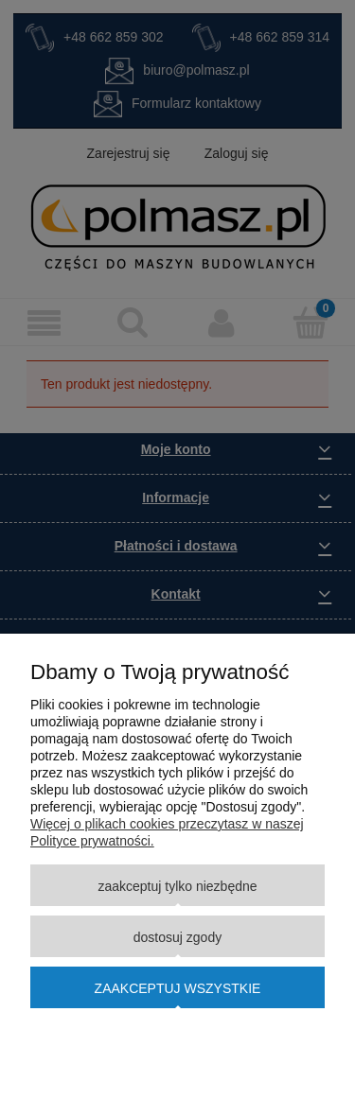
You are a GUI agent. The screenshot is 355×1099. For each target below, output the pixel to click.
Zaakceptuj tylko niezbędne (177, 886)
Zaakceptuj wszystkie (178, 988)
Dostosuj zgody (177, 937)
